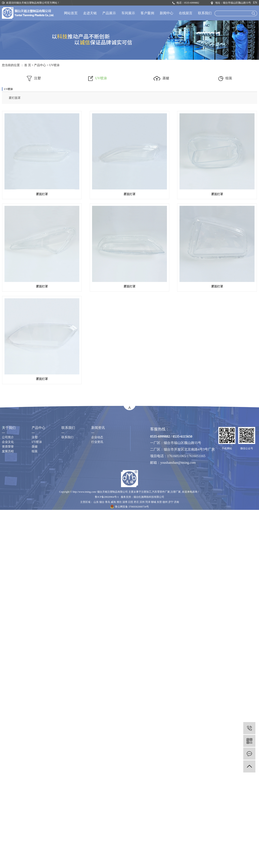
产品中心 (40, 65)
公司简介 (8, 529)
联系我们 (205, 13)
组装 (225, 78)
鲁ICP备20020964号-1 (107, 589)
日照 (130, 594)
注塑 (34, 78)
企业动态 (97, 529)
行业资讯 (97, 534)
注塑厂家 (176, 584)
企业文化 (8, 534)
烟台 (101, 594)
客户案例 (147, 13)
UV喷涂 (54, 65)
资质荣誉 (8, 539)
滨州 (142, 594)
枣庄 (136, 594)
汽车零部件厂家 (161, 584)
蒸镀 (161, 78)
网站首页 (71, 13)
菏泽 (147, 594)
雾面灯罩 (47, 194)
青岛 (107, 594)
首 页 (27, 65)
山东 (96, 594)
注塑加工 (146, 584)
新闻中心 (166, 13)
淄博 (124, 594)
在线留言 (185, 13)
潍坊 (119, 594)
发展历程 (8, 543)
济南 (176, 594)
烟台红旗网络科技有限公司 (149, 589)
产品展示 (109, 13)
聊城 (153, 594)
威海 (113, 594)
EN (255, 2)
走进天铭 (90, 13)
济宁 (170, 594)
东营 (159, 594)
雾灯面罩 (15, 98)
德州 (165, 594)
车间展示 (128, 13)
